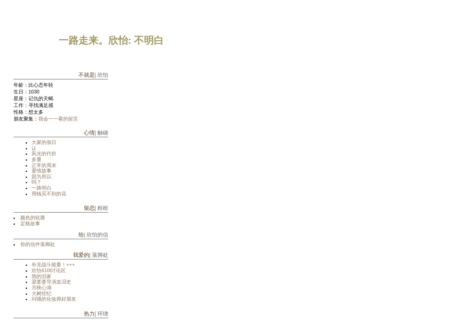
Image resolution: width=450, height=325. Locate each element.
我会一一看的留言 (58, 118)
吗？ (36, 182)
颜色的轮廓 (32, 217)
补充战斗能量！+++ (53, 264)
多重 (36, 159)
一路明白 (41, 187)
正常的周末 (44, 165)
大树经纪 (41, 293)
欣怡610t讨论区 (49, 270)
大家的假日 (44, 142)
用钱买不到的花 (49, 193)
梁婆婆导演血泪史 (51, 281)
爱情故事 (41, 170)
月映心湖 (41, 287)
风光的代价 (44, 153)
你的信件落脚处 (37, 244)
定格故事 (30, 223)
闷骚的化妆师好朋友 (54, 299)
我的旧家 (41, 276)
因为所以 (41, 176)
